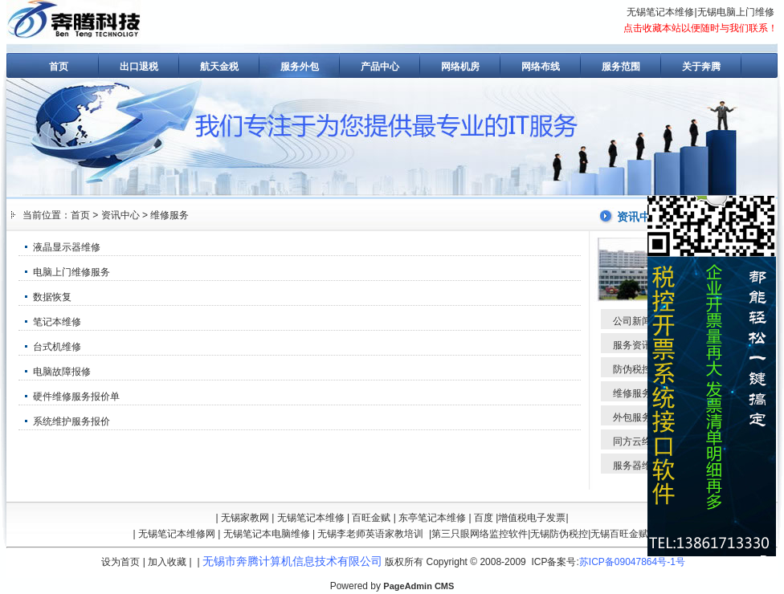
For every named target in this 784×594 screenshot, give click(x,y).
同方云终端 (637, 441)
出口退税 (139, 66)
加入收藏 (167, 562)
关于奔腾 (701, 66)
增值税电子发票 (532, 517)
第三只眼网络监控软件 (479, 533)
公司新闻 (632, 321)
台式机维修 (57, 346)
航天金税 (219, 66)
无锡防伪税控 (559, 533)
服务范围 (621, 66)
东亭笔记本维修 (432, 517)
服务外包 (299, 66)
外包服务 (632, 417)
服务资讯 (632, 345)
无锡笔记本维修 (660, 12)
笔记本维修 (57, 322)
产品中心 (380, 66)
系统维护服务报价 (71, 421)
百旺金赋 (371, 517)
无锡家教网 (245, 517)
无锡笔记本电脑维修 (266, 533)
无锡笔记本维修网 (176, 533)
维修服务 (169, 215)
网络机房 (460, 66)
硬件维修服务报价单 (76, 396)
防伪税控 (632, 369)
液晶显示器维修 (66, 247)
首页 (58, 66)
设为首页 (120, 562)
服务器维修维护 (646, 465)
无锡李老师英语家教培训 (370, 533)
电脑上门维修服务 (71, 272)
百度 (483, 517)
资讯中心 (120, 215)
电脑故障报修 (62, 371)
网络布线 (540, 66)
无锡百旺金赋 (619, 533)
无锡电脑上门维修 (735, 12)
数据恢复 (52, 297)
